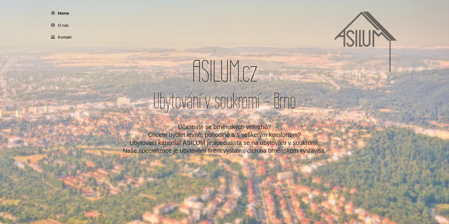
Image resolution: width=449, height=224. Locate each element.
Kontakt (61, 37)
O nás (60, 25)
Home (60, 13)
